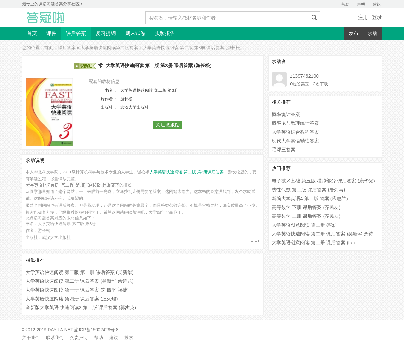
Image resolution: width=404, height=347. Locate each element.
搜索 (128, 337)
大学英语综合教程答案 (295, 132)
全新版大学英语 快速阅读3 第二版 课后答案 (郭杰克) (81, 307)
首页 (32, 33)
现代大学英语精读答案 (295, 140)
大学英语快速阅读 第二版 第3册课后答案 (187, 172)
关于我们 (31, 337)
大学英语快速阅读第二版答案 (109, 47)
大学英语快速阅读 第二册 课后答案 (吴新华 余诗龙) (80, 281)
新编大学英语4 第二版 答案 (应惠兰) (310, 198)
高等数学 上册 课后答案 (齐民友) (306, 216)
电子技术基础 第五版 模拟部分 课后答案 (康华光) (323, 180)
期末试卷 (135, 33)
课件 (51, 33)
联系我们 (55, 337)
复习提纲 (106, 33)
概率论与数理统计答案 (295, 123)
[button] (168, 125)
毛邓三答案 (283, 149)
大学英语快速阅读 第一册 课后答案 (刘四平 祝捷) (77, 289)
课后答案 (76, 33)
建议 (377, 4)
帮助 (345, 4)
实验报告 (165, 33)
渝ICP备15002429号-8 (96, 329)
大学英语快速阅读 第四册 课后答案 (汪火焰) (72, 298)
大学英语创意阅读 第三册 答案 (304, 225)
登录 (377, 17)
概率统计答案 (286, 114)
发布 (353, 33)
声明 (361, 4)
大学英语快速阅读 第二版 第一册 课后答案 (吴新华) (80, 272)
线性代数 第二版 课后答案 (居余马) (308, 189)
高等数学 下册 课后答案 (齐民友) (306, 207)
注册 (363, 17)
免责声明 (79, 337)
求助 (372, 33)
